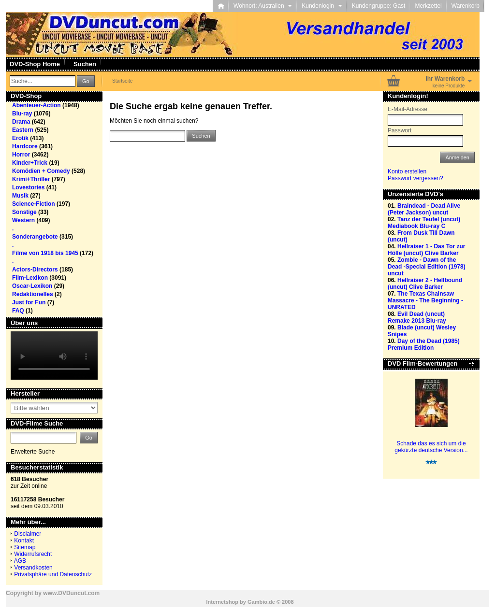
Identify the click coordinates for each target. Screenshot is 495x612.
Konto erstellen (407, 171)
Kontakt (24, 540)
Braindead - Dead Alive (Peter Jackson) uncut (424, 209)
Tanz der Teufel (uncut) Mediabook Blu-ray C (424, 222)
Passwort (399, 130)
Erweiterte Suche (33, 451)
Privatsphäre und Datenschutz (53, 574)
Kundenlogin (322, 5)
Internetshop (222, 602)
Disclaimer (27, 533)
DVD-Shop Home (35, 64)
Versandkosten (33, 567)
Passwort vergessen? (415, 178)
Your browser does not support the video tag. (54, 355)
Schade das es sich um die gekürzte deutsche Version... (430, 447)
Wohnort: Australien (262, 5)
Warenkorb (465, 5)
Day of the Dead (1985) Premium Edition (424, 344)
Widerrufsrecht (33, 554)
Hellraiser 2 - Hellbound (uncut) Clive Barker (425, 283)
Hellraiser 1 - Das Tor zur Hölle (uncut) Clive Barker (427, 249)
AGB (20, 560)
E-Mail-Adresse (407, 109)
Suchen (84, 64)
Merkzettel (428, 5)
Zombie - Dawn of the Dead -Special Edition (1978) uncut (427, 266)
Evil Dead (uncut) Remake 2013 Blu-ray (417, 317)
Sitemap (24, 547)
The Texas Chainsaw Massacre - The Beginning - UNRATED (425, 300)
